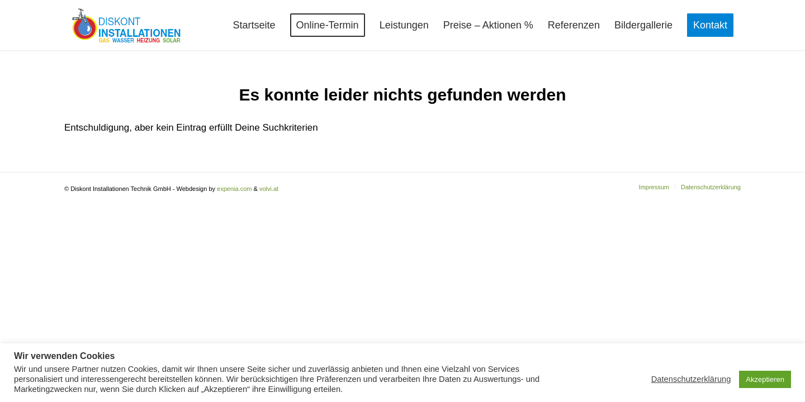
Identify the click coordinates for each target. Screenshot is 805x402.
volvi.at (268, 188)
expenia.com (234, 188)
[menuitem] (254, 25)
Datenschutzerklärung (691, 379)
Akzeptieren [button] (765, 379)
